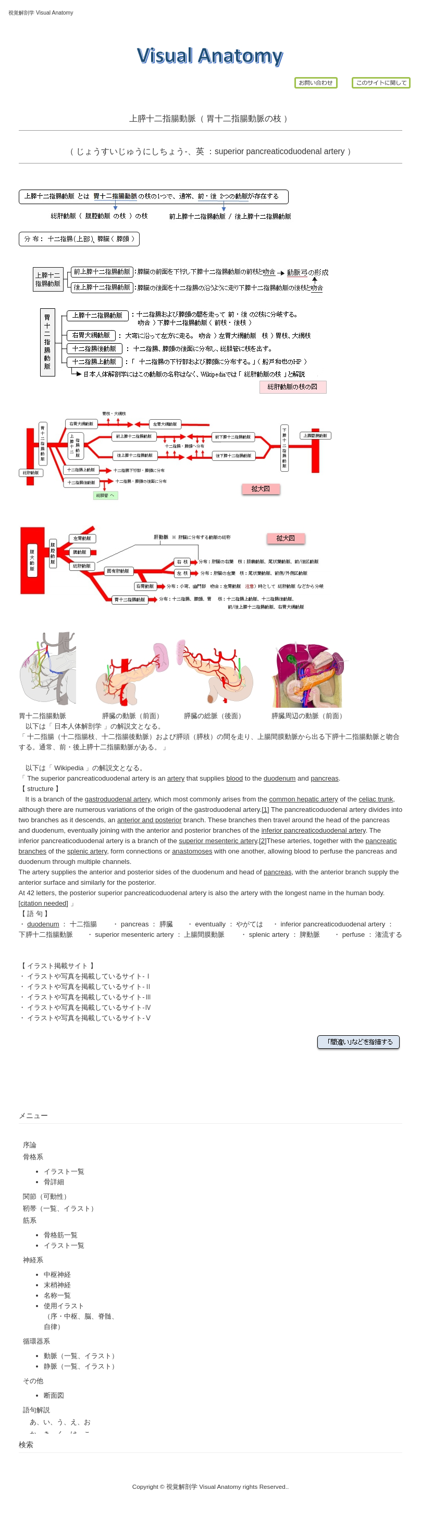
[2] (262, 841)
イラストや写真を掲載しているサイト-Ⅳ (89, 1007)
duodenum (279, 778)
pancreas (324, 778)
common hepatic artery (303, 799)
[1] (265, 809)
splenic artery (270, 934)
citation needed (43, 903)
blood (234, 778)
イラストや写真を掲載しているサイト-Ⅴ (89, 1018)
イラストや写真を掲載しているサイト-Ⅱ (89, 986)
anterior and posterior (149, 820)
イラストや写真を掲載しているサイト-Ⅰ (89, 976)
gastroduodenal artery (118, 799)
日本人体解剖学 (78, 726)
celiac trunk (376, 799)
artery (175, 778)
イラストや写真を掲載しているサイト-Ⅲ (89, 997)
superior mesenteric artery (218, 841)
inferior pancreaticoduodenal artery (332, 924)
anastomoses (192, 851)
